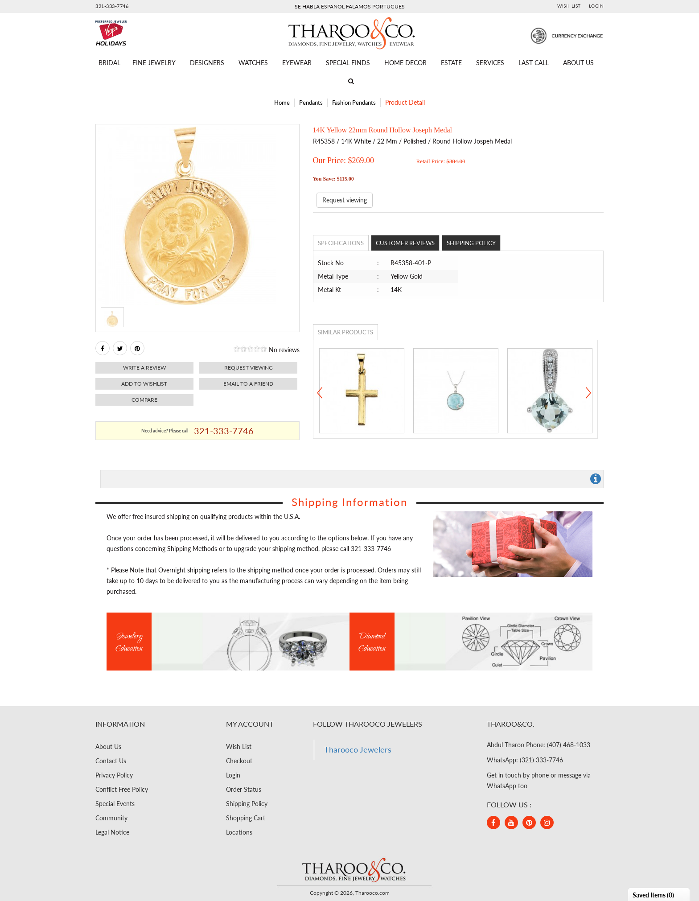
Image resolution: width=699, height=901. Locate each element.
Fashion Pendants (354, 102)
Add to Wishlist (144, 383)
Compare (144, 399)
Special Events (115, 803)
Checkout (239, 761)
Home (282, 102)
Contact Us (110, 761)
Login (596, 5)
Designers (207, 62)
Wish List (569, 5)
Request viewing (248, 367)
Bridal (109, 62)
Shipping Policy (471, 243)
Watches (253, 62)
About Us (578, 62)
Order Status (243, 789)
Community (111, 818)
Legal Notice (112, 832)
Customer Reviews (405, 243)
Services (490, 62)
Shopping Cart (245, 818)
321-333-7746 (111, 6)
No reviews (284, 350)
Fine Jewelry (154, 62)
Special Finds (348, 62)
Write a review (144, 367)
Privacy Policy (114, 775)
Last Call (533, 62)
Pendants (311, 102)
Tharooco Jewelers (357, 749)
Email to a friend (248, 383)
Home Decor (405, 62)
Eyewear (297, 62)
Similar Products (345, 332)
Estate (451, 62)
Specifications (341, 243)
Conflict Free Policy (121, 789)
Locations (239, 832)
